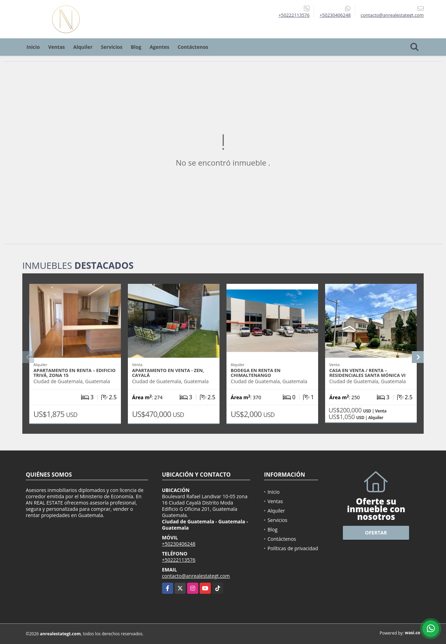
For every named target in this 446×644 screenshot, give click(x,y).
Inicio (33, 47)
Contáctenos (193, 47)
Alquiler (82, 47)
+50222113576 (293, 15)
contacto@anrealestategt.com (196, 576)
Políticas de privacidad (293, 548)
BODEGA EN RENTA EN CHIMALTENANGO (255, 373)
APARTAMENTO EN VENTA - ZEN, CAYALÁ (168, 373)
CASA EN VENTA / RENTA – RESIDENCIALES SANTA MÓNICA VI (367, 373)
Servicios (112, 47)
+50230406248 (335, 15)
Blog (136, 47)
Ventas (56, 47)
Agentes (159, 47)
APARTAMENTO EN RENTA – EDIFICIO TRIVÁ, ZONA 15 (74, 373)
